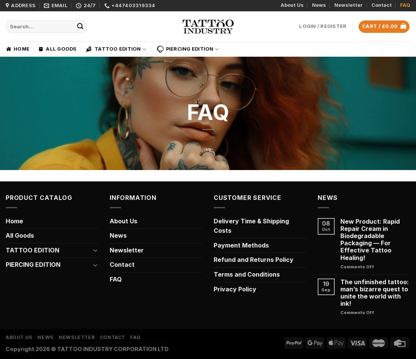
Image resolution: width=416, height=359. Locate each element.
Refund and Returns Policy (253, 259)
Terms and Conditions (247, 274)
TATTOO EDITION (115, 49)
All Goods (57, 49)
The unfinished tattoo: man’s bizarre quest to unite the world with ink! (374, 293)
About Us (292, 5)
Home (17, 49)
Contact (381, 5)
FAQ (405, 5)
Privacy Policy (235, 289)
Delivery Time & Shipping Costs (251, 226)
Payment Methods (241, 245)
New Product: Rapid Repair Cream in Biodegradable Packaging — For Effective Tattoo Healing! (370, 240)
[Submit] (80, 26)
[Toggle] (95, 250)
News (319, 5)
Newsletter (348, 5)
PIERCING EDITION (188, 49)
